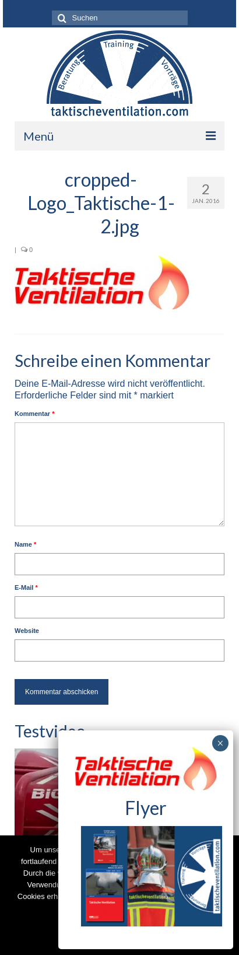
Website (27, 630)
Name (25, 544)
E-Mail (26, 587)
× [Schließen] (220, 743)
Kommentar (34, 413)
